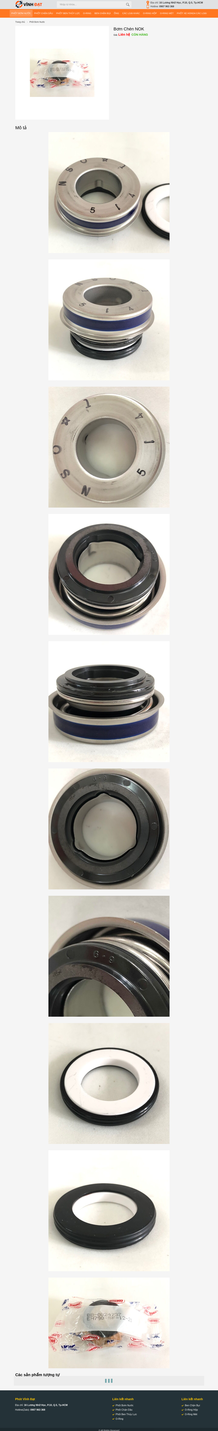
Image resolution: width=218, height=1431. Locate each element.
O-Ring (117, 1419)
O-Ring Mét (189, 1414)
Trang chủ (20, 22)
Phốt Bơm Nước (37, 22)
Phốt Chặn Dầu (122, 1409)
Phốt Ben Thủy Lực (124, 1414)
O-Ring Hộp (190, 1409)
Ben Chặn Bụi (191, 1405)
